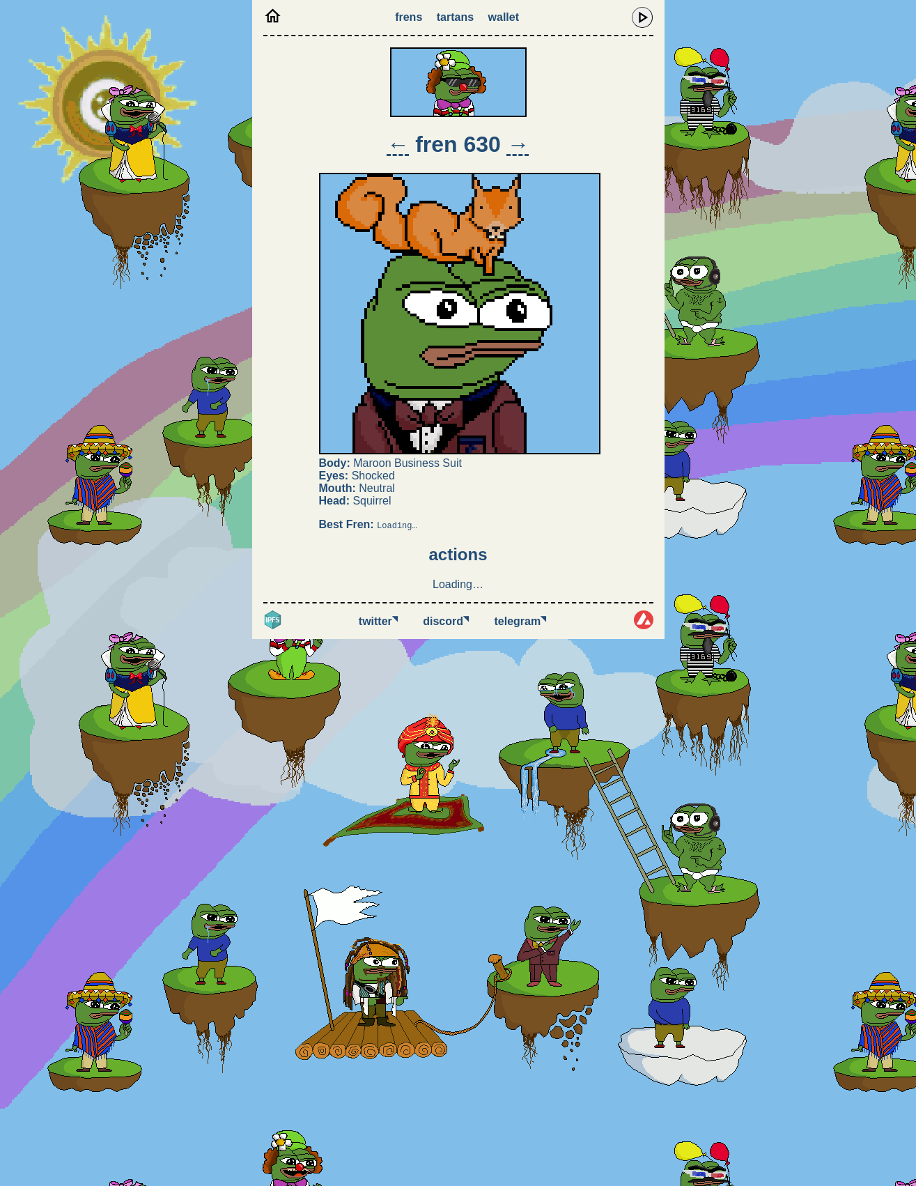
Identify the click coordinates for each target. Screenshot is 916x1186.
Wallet (503, 17)
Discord (446, 621)
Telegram (521, 621)
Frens (408, 17)
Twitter (378, 621)
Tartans (455, 17)
